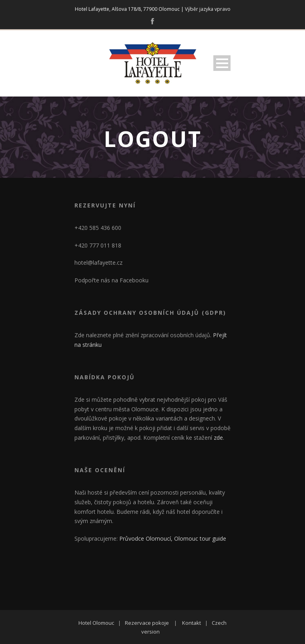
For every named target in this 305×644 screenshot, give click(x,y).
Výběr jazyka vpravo (208, 9)
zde (218, 437)
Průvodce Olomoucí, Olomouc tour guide (172, 538)
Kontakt (191, 622)
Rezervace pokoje (147, 622)
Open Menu (222, 63)
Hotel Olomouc (96, 622)
